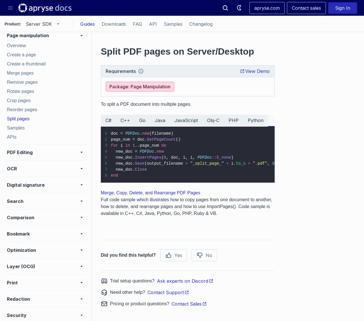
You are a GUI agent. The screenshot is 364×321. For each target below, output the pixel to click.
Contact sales (306, 8)
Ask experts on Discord (185, 281)
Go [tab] (142, 120)
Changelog (201, 24)
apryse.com (267, 8)
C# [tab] (108, 120)
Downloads (114, 24)
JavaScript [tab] (186, 120)
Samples (173, 24)
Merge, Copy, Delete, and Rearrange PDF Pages (150, 192)
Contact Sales (189, 304)
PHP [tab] (234, 120)
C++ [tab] (125, 120)
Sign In (342, 8)
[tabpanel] (188, 155)
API (153, 24)
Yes (173, 255)
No (204, 255)
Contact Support (168, 292)
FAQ (137, 24)
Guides (87, 24)
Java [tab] (160, 120)
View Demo (255, 71)
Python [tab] (255, 120)
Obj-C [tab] (213, 120)
